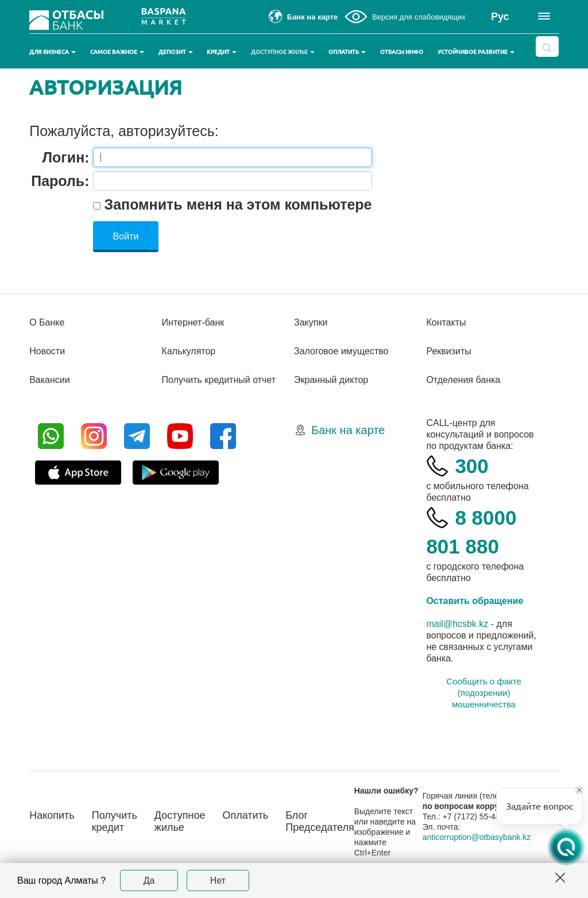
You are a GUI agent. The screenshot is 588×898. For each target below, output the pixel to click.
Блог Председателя (319, 821)
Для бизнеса (52, 52)
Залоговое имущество (341, 351)
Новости (47, 351)
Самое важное (117, 52)
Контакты (446, 322)
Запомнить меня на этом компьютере (236, 204)
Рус (500, 16)
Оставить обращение (474, 601)
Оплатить (347, 52)
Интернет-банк (193, 322)
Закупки (310, 322)
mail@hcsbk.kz (457, 624)
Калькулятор (189, 351)
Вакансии (49, 380)
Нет (218, 880)
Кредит (222, 52)
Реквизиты (448, 351)
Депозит (175, 52)
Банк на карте (348, 430)
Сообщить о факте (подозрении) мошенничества (483, 692)
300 (471, 466)
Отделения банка (463, 380)
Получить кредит (114, 821)
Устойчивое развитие (476, 52)
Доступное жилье (283, 52)
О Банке (46, 322)
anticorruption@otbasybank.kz (477, 837)
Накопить (52, 815)
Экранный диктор (331, 380)
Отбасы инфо (401, 52)
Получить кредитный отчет (219, 380)
